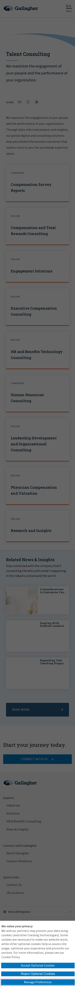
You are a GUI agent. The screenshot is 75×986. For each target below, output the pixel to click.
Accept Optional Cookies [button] (38, 965)
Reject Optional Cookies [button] (38, 973)
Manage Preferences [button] (38, 982)
